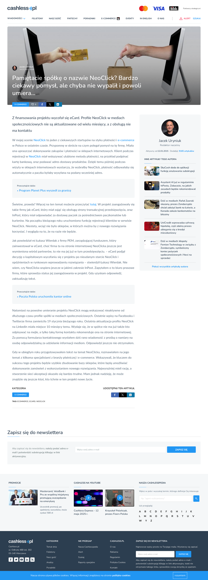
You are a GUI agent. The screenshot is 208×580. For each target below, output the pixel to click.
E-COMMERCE (21, 104)
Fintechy (72, 18)
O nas (161, 18)
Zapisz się (183, 554)
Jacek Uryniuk (26, 67)
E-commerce (108, 18)
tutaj (93, 204)
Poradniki (89, 18)
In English (146, 18)
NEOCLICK (40, 401)
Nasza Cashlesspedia (88, 546)
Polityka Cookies (118, 562)
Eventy (130, 18)
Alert (80, 552)
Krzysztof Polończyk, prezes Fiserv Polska (116, 512)
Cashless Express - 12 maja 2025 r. (86, 512)
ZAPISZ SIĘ (181, 449)
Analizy (49, 562)
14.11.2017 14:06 (26, 69)
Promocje (15, 482)
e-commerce (126, 140)
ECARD (32, 401)
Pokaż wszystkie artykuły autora (170, 266)
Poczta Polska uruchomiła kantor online (44, 296)
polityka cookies (121, 575)
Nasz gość (55, 18)
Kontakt (113, 567)
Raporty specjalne (86, 562)
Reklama (114, 552)
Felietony (37, 18)
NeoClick (99, 117)
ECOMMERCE (22, 401)
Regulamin (115, 557)
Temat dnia (51, 546)
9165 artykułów (186, 151)
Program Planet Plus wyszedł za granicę (44, 190)
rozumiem (180, 575)
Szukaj (81, 557)
